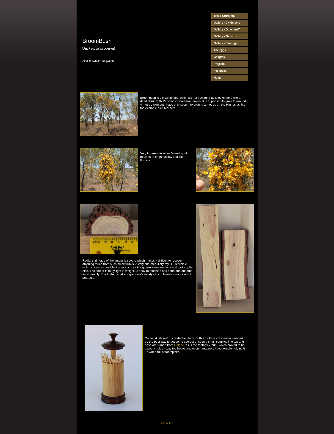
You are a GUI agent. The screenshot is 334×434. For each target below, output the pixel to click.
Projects (219, 64)
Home (217, 77)
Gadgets (219, 57)
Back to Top (166, 423)
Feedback (220, 70)
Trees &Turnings (224, 15)
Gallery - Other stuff (227, 29)
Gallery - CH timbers (227, 22)
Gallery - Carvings (225, 43)
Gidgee (179, 345)
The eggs (220, 50)
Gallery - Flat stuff (225, 36)
